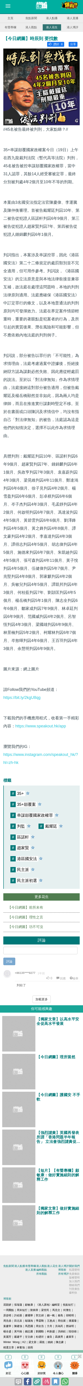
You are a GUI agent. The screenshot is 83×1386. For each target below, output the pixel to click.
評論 (9, 961)
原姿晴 (7, 1315)
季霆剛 (40, 1320)
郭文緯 (40, 1315)
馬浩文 (56, 1310)
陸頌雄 (73, 1331)
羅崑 (42, 1342)
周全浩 (40, 1326)
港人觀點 (31, 27)
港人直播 (72, 18)
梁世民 (45, 1310)
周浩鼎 (7, 1320)
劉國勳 (40, 1331)
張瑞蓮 (18, 1304)
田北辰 (18, 1320)
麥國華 (29, 1315)
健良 (49, 1336)
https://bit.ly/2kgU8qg (22, 697)
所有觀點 (41, 1273)
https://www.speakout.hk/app (40, 726)
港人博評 (72, 27)
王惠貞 (51, 1320)
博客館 (62, 1269)
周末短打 (22, 1310)
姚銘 (50, 1342)
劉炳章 (34, 1310)
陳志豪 (60, 1342)
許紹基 (18, 1315)
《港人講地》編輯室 (48, 1304)
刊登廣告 (74, 1288)
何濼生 (67, 1310)
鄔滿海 (29, 1320)
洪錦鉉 (62, 1331)
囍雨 (30, 1347)
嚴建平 (18, 1336)
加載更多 (41, 999)
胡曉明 (70, 1315)
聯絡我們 (74, 1285)
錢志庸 (29, 1331)
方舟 (49, 1326)
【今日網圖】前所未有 (25, 907)
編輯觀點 (41, 1269)
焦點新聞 (31, 18)
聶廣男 (59, 1336)
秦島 (60, 1315)
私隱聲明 (74, 1269)
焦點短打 (68, 1304)
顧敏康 (29, 1304)
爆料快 (73, 1292)
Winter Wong (11, 1342)
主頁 (10, 18)
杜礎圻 (40, 1336)
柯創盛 (51, 1331)
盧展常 (70, 1336)
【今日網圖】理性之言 (25, 917)
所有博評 (63, 1273)
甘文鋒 (29, 1336)
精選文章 (8, 1347)
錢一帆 (51, 1315)
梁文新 (33, 1342)
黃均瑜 (18, 1331)
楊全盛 (7, 1331)
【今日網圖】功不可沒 (25, 927)
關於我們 (74, 1266)
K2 (24, 1342)
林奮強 (21, 1347)
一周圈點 (8, 1310)
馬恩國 (29, 1326)
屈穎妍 (7, 1304)
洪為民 (59, 1326)
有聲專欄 (10, 27)
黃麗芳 (7, 1336)
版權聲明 (74, 1277)
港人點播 (52, 18)
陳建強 (18, 1326)
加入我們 (74, 1281)
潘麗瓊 (73, 1320)
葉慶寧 (7, 1326)
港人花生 (52, 27)
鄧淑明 (70, 1326)
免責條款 (74, 1273)
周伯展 (62, 1320)
